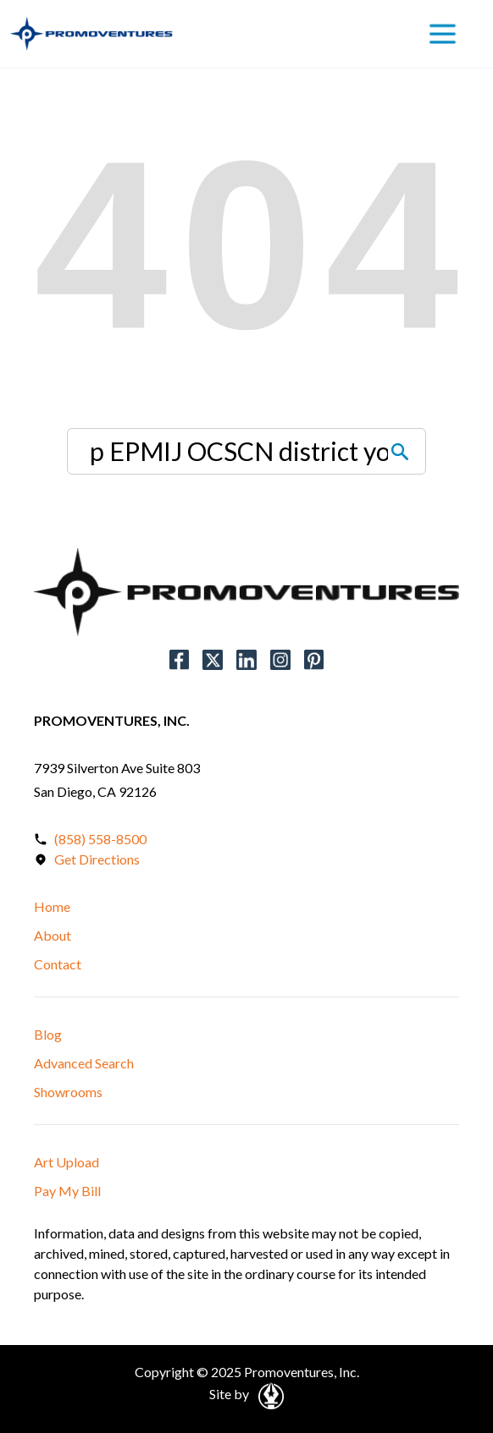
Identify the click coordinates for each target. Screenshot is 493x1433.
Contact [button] (57, 964)
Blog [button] (48, 1034)
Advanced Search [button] (84, 1063)
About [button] (52, 935)
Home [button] (52, 906)
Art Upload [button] (66, 1162)
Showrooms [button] (68, 1092)
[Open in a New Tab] (268, 1394)
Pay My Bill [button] (67, 1191)
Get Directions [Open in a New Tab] (97, 859)
